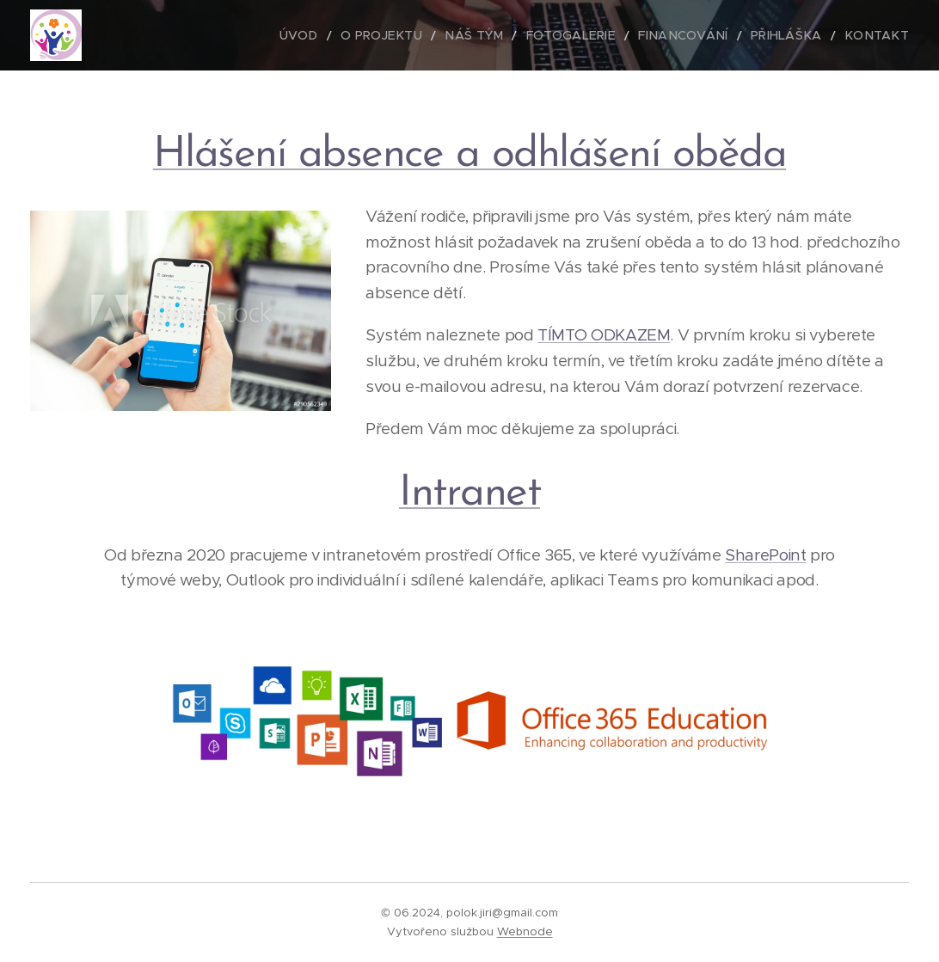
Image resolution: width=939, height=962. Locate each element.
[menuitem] (346, 35)
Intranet (469, 494)
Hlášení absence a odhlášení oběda (470, 155)
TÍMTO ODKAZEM (603, 335)
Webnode (525, 931)
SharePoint (765, 555)
